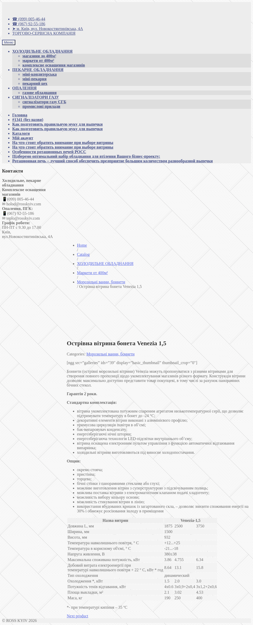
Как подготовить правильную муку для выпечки (57, 124)
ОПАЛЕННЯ (24, 88)
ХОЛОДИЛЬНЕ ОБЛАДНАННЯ (42, 51)
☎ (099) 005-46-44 (28, 19)
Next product (77, 616)
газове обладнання (39, 92)
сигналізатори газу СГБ (44, 102)
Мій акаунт (22, 138)
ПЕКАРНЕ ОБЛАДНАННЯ (38, 70)
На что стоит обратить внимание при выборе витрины (62, 142)
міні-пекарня (34, 79)
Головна (19, 115)
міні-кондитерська (39, 74)
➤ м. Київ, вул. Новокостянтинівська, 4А (47, 28)
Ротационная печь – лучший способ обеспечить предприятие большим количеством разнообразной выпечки (112, 161)
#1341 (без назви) (27, 119)
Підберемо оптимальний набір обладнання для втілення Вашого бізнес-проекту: (86, 156)
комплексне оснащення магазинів (53, 65)
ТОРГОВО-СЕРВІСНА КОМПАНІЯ (43, 33)
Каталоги (21, 133)
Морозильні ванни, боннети (110, 354)
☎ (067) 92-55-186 (28, 24)
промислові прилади (41, 106)
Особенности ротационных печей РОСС (49, 152)
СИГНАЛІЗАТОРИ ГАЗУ (35, 97)
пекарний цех (34, 83)
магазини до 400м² (39, 56)
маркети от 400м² (38, 60)
